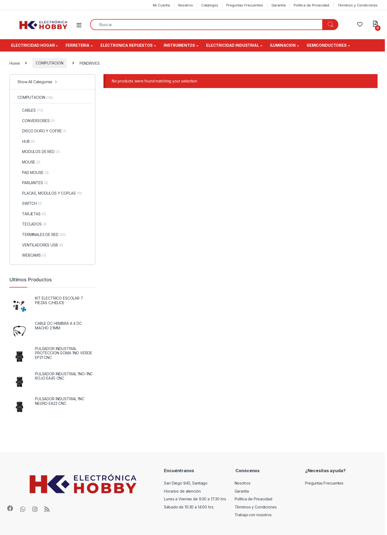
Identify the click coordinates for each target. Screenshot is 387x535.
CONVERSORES (36, 121)
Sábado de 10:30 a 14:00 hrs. (189, 507)
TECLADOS (31, 224)
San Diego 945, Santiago (185, 483)
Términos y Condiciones (358, 5)
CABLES (30, 110)
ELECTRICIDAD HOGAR (33, 45)
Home (14, 63)
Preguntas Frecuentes (244, 5)
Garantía (278, 5)
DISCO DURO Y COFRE (41, 131)
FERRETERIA (77, 45)
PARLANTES (32, 183)
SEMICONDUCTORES (327, 45)
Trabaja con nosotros (253, 514)
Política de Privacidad (311, 5)
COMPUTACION (49, 63)
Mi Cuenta (161, 5)
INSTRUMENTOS (179, 45)
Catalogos (209, 5)
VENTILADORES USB (40, 245)
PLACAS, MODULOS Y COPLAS (49, 193)
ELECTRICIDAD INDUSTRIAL (232, 45)
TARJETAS (31, 214)
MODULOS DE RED (38, 151)
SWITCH (29, 203)
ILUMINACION (283, 45)
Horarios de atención (182, 491)
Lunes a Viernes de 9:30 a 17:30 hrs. (195, 499)
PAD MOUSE (33, 172)
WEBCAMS (31, 255)
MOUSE (28, 162)
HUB (26, 141)
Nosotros (185, 5)
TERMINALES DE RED (41, 234)
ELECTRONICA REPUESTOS (127, 45)
